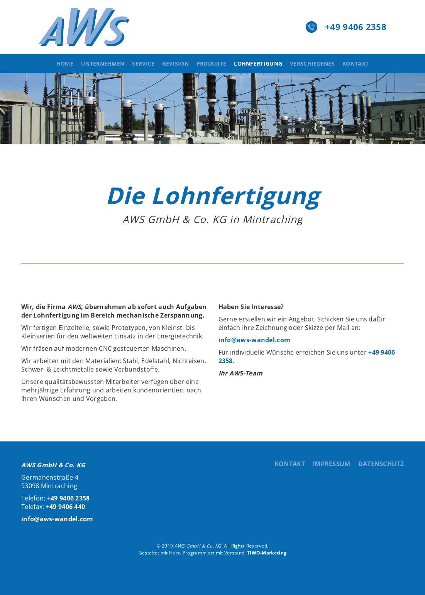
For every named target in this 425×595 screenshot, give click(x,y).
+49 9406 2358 (355, 26)
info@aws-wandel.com (254, 340)
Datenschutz (381, 464)
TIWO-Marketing (266, 552)
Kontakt (355, 63)
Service (143, 63)
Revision (175, 63)
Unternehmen (102, 63)
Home (64, 63)
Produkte (211, 63)
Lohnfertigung (258, 63)
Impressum (331, 464)
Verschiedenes (312, 63)
